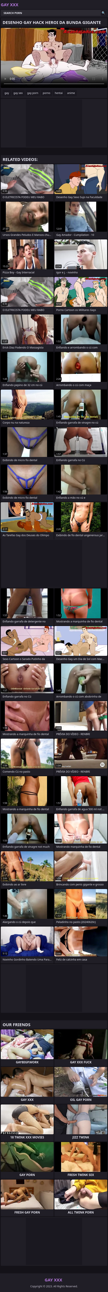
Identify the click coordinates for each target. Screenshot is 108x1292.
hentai (59, 93)
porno (46, 93)
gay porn (32, 93)
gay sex (18, 93)
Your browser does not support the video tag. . (54, 58)
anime (71, 93)
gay (7, 93)
